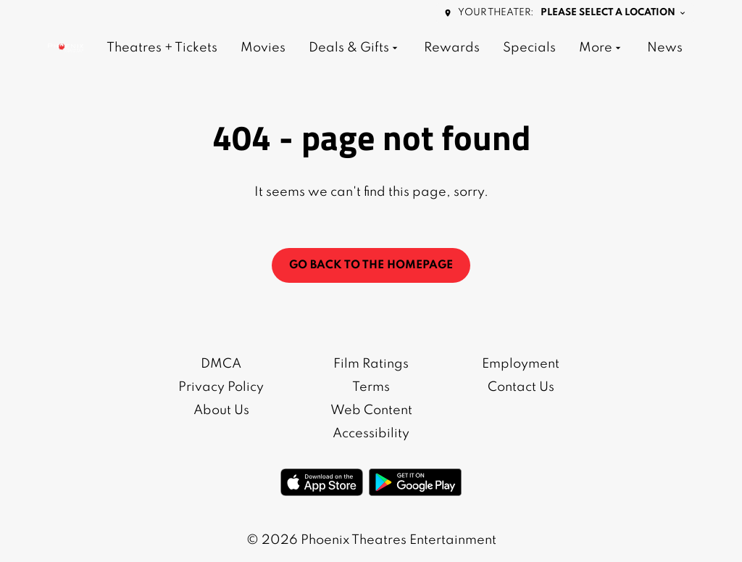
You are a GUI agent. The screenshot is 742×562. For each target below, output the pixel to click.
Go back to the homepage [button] (371, 265)
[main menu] (395, 48)
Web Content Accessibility (371, 422)
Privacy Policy (221, 387)
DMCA (221, 364)
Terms (371, 387)
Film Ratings (371, 364)
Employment (520, 364)
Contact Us (521, 387)
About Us (221, 410)
